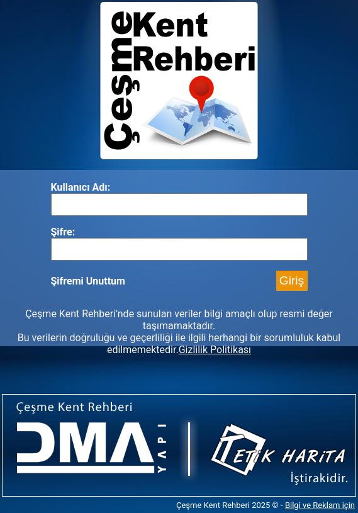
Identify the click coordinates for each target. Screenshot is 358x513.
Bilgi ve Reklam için (320, 505)
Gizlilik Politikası (215, 350)
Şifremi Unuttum (88, 281)
